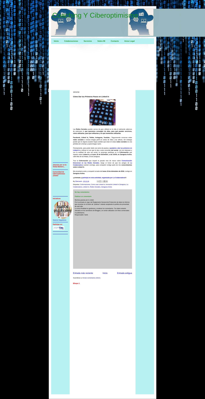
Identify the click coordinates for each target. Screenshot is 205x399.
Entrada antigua (124, 273)
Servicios (88, 41)
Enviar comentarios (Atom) (91, 278)
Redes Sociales (95, 187)
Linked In (86, 187)
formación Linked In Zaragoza (116, 184)
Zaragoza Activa (106, 187)
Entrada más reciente (83, 273)
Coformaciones (85, 184)
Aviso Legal (129, 41)
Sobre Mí (101, 41)
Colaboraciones (71, 41)
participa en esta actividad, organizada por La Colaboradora (103, 177)
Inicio (56, 41)
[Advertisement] (102, 68)
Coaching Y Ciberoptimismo (95, 15)
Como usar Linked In (98, 184)
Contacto (115, 41)
